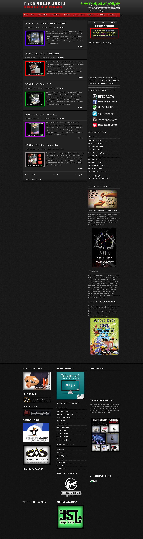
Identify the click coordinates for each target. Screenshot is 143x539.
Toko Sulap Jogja (61, 430)
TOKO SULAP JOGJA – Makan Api (41, 114)
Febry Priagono (61, 421)
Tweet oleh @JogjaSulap (95, 176)
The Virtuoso (60, 459)
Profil (33, 15)
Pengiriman (111, 15)
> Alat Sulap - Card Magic (95, 149)
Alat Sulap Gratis (79, 15)
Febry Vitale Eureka (62, 424)
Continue (80, 46)
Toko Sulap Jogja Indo (63, 433)
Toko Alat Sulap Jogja (63, 427)
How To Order (42, 15)
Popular (93, 22)
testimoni (91, 15)
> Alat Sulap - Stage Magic (95, 159)
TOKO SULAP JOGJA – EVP (38, 84)
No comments (60, 27)
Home (26, 15)
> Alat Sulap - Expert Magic (95, 156)
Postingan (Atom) (36, 179)
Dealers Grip (60, 452)
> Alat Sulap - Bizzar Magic (95, 146)
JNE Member (101, 15)
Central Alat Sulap (62, 408)
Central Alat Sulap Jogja (63, 411)
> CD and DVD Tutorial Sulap (96, 165)
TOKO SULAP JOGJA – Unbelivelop (42, 53)
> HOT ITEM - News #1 (94, 137)
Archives (112, 22)
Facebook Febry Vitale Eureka (65, 414)
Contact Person (55, 15)
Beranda (56, 175)
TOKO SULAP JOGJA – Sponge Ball (42, 145)
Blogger (102, 11)
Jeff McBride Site (61, 468)
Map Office (67, 15)
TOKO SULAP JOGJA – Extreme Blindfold (45, 23)
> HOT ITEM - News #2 (94, 140)
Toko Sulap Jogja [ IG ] (63, 436)
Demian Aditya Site (62, 456)
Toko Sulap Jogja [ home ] (64, 440)
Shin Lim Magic (61, 462)
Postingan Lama (79, 175)
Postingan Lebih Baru (31, 175)
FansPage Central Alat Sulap (64, 417)
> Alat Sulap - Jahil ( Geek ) (95, 162)
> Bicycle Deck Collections (95, 143)
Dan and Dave (60, 449)
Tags (102, 22)
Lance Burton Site (61, 465)
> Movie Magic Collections (95, 169)
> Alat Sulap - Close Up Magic (96, 153)
